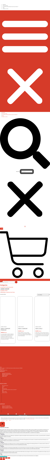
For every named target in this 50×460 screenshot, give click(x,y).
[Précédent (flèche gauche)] (1, 459)
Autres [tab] (1, 453)
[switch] (0, 434)
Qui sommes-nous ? (5, 385)
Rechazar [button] (10, 420)
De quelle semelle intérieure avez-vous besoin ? (10, 6)
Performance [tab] (2, 433)
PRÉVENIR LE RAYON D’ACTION (7, 374)
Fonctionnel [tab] (2, 449)
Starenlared (29, 415)
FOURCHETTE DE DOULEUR (7, 287)
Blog (2, 390)
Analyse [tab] (1, 437)
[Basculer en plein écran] (4, 458)
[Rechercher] (16, 282)
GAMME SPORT (4, 290)
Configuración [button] (2, 420)
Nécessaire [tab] (1, 445)
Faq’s (3, 7)
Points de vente (5, 5)
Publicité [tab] (1, 441)
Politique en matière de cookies (7, 406)
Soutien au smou (5, 8)
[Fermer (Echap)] (9, 458)
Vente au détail (4, 391)
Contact (3, 386)
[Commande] (43, 295)
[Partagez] (6, 458)
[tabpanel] (25, 436)
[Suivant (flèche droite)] (4, 459)
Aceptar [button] (6, 420)
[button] (25, 61)
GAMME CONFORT (5, 289)
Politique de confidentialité (6, 405)
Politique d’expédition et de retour (7, 407)
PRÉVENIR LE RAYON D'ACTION (8, 292)
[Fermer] (2, 424)
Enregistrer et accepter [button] (3, 456)
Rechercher (18, 171)
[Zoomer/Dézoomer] (1, 458)
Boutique (4, 4)
